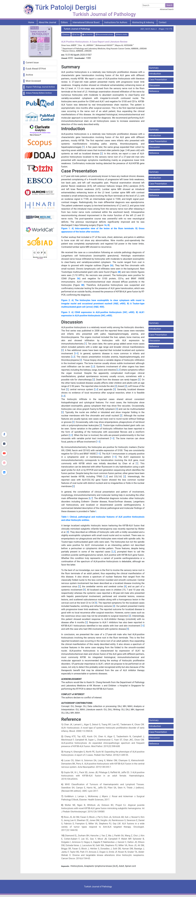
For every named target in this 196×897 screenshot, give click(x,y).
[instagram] (4, 463)
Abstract (66, 34)
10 (142, 625)
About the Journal (47, 22)
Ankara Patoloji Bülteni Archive (39, 93)
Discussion (154, 85)
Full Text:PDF (88, 34)
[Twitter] (4, 444)
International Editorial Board (86, 22)
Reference (154, 91)
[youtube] (4, 453)
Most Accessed (33, 81)
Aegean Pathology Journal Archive (40, 87)
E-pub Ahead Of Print (36, 68)
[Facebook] (4, 434)
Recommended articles (104, 34)
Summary (153, 68)
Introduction (155, 73)
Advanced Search (167, 9)
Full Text (76, 34)
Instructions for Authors (115, 22)
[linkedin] (4, 472)
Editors (64, 22)
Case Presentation (158, 79)
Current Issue (32, 62)
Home (31, 22)
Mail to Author (121, 34)
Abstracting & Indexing (143, 22)
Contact (162, 22)
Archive (29, 74)
